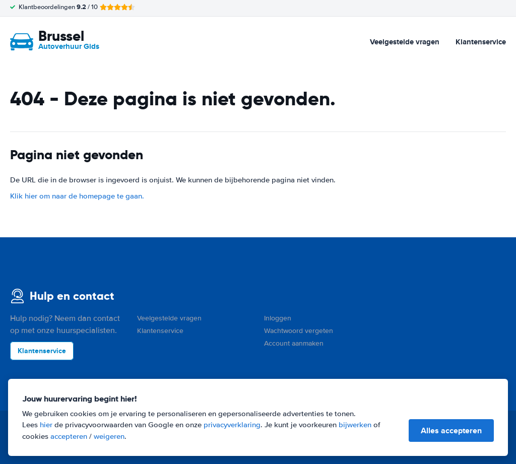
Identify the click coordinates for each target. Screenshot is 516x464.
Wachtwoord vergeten (298, 330)
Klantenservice (481, 41)
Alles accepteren (451, 430)
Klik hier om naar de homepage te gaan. (77, 196)
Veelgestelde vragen (404, 41)
